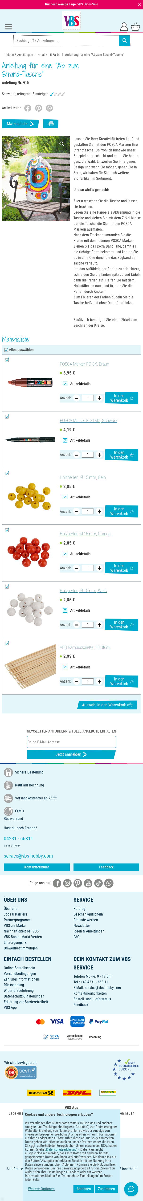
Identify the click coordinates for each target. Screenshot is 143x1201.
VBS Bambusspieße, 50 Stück (85, 647)
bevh (21, 1062)
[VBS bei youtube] (88, 883)
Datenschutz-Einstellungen (24, 996)
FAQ (77, 937)
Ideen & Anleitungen (19, 55)
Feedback (106, 867)
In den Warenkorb (122, 398)
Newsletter (82, 925)
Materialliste (20, 123)
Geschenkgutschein (88, 914)
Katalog (79, 908)
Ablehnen (106, 1189)
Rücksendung (14, 985)
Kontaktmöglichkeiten (90, 993)
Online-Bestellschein (19, 968)
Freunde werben (86, 920)
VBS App (10, 1007)
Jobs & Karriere (15, 914)
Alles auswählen (21, 349)
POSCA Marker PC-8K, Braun (84, 364)
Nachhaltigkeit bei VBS (21, 931)
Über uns (10, 908)
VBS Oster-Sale (87, 4)
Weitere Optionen (18, 1189)
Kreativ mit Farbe (48, 55)
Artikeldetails (76, 384)
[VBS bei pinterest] (77, 883)
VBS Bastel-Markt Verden (23, 937)
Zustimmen (129, 1189)
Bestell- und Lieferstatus (92, 999)
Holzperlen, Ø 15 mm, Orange (85, 534)
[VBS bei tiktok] (98, 883)
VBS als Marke (15, 925)
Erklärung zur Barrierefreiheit (26, 1002)
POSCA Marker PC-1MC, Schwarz (88, 420)
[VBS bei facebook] (57, 883)
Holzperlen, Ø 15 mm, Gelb (83, 477)
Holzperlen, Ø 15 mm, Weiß (83, 590)
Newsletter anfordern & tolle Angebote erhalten (71, 731)
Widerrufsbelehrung (19, 990)
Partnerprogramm (17, 920)
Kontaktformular (36, 867)
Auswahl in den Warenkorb (107, 705)
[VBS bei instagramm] (67, 883)
